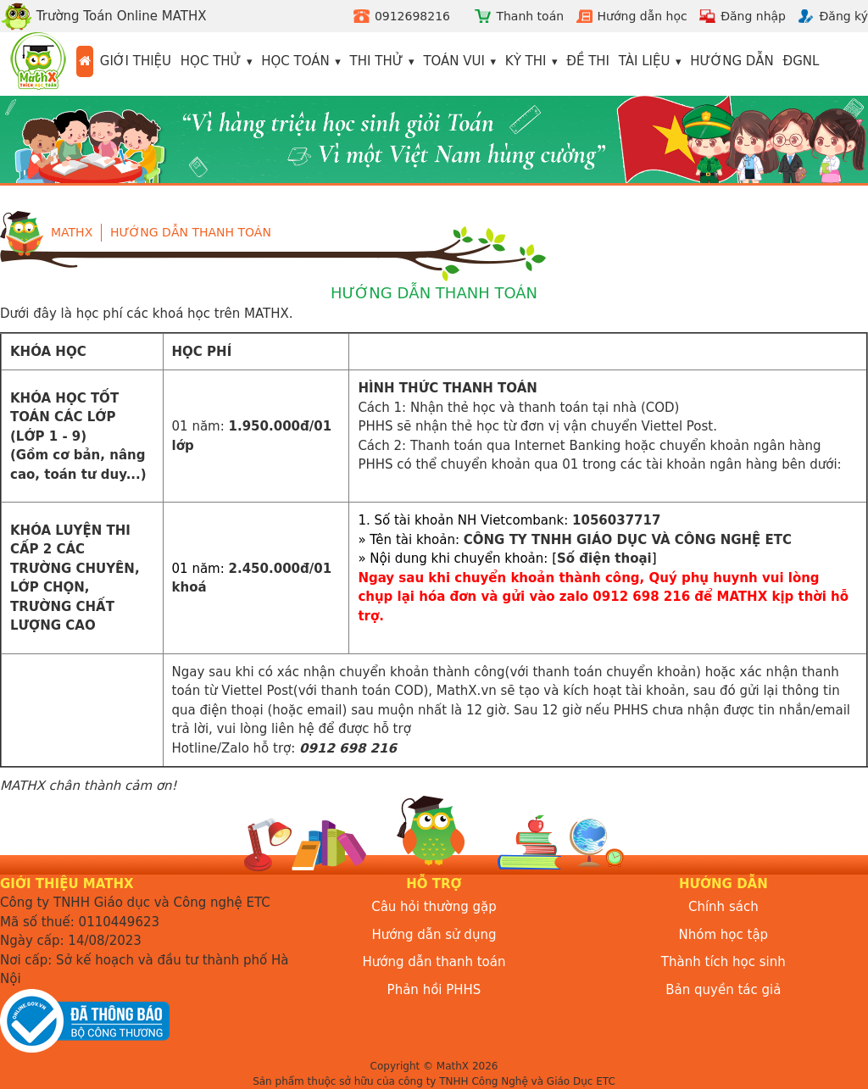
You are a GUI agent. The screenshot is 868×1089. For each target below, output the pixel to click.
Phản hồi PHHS (434, 989)
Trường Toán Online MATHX (103, 16)
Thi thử (376, 61)
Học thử (211, 61)
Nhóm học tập (724, 934)
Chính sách (723, 906)
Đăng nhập (753, 16)
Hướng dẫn (732, 61)
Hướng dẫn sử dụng (434, 934)
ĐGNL (801, 61)
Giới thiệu (135, 61)
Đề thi (587, 61)
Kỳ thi (526, 61)
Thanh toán (530, 16)
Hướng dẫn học (642, 16)
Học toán (295, 61)
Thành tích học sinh (723, 962)
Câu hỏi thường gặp (434, 906)
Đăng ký (843, 16)
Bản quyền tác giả (723, 989)
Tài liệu (644, 61)
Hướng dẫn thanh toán (190, 232)
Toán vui (454, 61)
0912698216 (412, 16)
